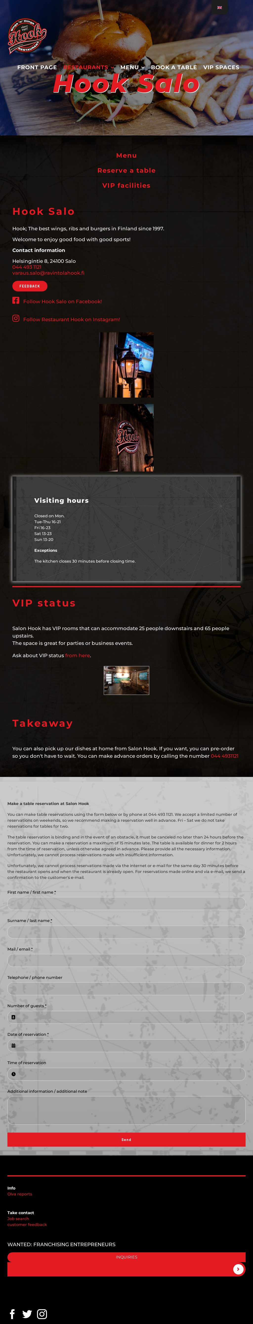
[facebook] (12, 1314)
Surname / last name (29, 920)
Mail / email (20, 949)
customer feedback (27, 1224)
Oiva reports (19, 1194)
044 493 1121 (26, 267)
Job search (18, 1218)
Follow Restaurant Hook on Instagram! (66, 319)
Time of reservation (26, 1062)
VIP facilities (126, 185)
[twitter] (27, 1314)
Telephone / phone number (35, 977)
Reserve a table (126, 170)
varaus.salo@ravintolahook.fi (48, 273)
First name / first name (31, 892)
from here (77, 655)
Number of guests (26, 1006)
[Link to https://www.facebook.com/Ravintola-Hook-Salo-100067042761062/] (15, 300)
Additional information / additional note (47, 1091)
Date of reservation (28, 1034)
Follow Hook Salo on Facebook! (62, 301)
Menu (126, 155)
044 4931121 (224, 756)
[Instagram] (42, 1314)
